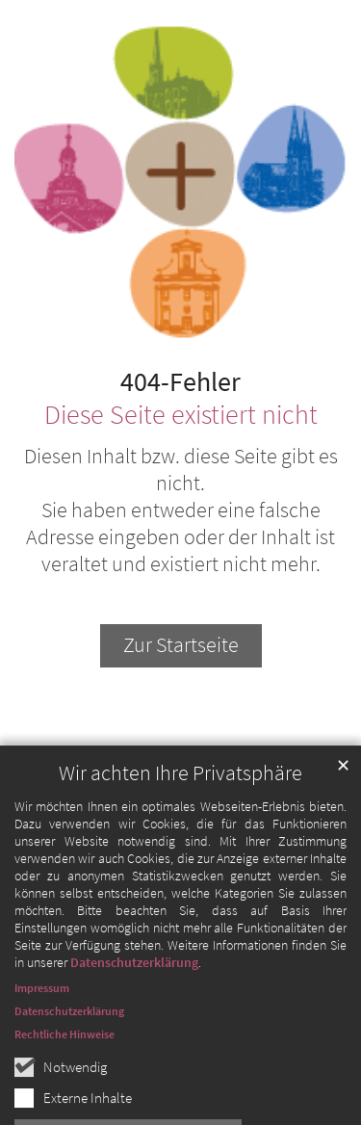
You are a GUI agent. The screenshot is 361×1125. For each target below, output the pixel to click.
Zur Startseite (181, 645)
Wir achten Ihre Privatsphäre (180, 804)
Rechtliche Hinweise (64, 1065)
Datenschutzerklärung (134, 993)
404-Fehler (180, 382)
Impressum (41, 1018)
